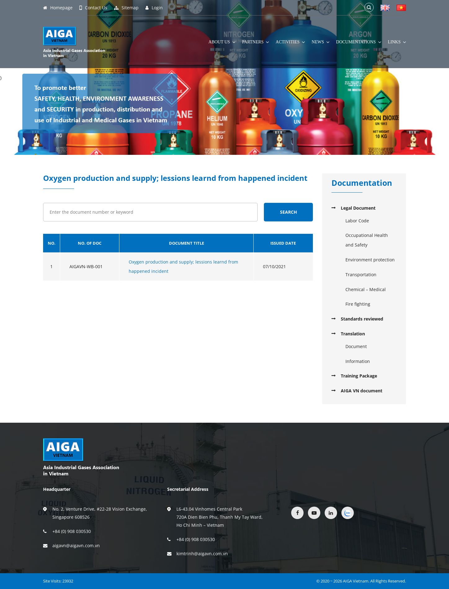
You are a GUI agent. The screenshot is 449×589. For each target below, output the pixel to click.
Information (357, 361)
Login (154, 8)
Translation (353, 334)
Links (397, 42)
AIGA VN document (361, 391)
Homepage (58, 8)
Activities (290, 42)
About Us (221, 42)
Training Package (359, 376)
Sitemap (126, 8)
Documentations (358, 42)
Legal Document (358, 208)
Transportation (360, 274)
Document (356, 346)
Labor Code (357, 221)
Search (288, 212)
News (320, 42)
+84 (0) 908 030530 (71, 531)
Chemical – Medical (365, 289)
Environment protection (370, 260)
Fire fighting (357, 304)
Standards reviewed (362, 319)
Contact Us (93, 8)
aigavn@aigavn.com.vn (76, 545)
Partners (255, 42)
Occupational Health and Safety (366, 240)
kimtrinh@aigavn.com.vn (202, 553)
